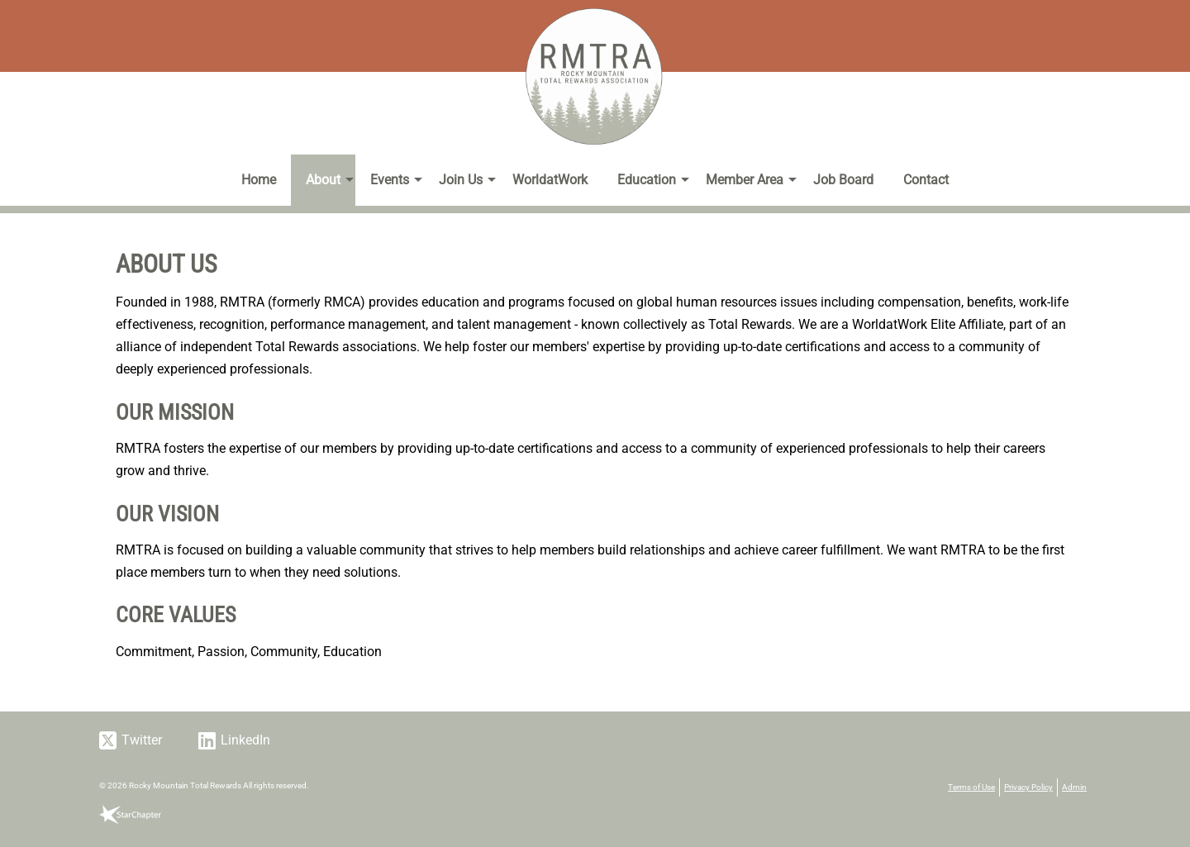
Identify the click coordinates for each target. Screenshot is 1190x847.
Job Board (843, 180)
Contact (926, 180)
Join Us (461, 180)
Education (646, 180)
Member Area (744, 180)
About (323, 180)
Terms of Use (971, 787)
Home (258, 180)
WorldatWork (550, 180)
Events (389, 180)
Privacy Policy (1028, 787)
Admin (1074, 787)
